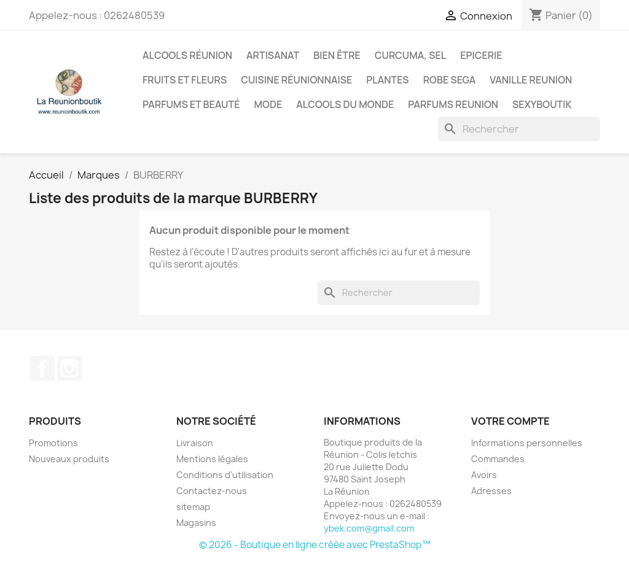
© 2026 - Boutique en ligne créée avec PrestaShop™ (315, 544)
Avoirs (484, 475)
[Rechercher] (519, 129)
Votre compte (510, 421)
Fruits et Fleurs (185, 80)
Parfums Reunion (453, 104)
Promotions (53, 443)
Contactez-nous (211, 491)
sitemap (193, 507)
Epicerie (481, 55)
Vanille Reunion (531, 80)
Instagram (69, 368)
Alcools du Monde (345, 104)
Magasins (196, 522)
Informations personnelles (526, 443)
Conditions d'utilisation (224, 475)
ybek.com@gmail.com (369, 528)
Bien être (337, 55)
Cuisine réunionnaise (296, 80)
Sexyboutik (542, 104)
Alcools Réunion (187, 55)
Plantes (387, 80)
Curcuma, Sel (410, 55)
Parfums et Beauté (191, 104)
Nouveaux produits (69, 459)
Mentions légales (212, 459)
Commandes (498, 459)
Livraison (194, 443)
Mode (268, 104)
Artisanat (272, 55)
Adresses (491, 491)
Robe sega (449, 80)
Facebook (42, 368)
